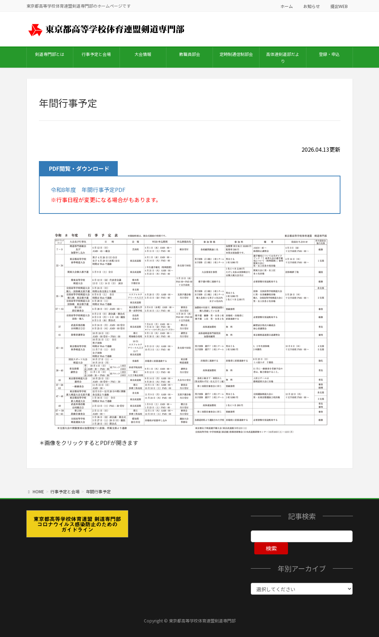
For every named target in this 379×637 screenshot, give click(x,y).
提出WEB (339, 6)
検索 (271, 548)
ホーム (286, 6)
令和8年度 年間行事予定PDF (88, 189)
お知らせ (311, 6)
